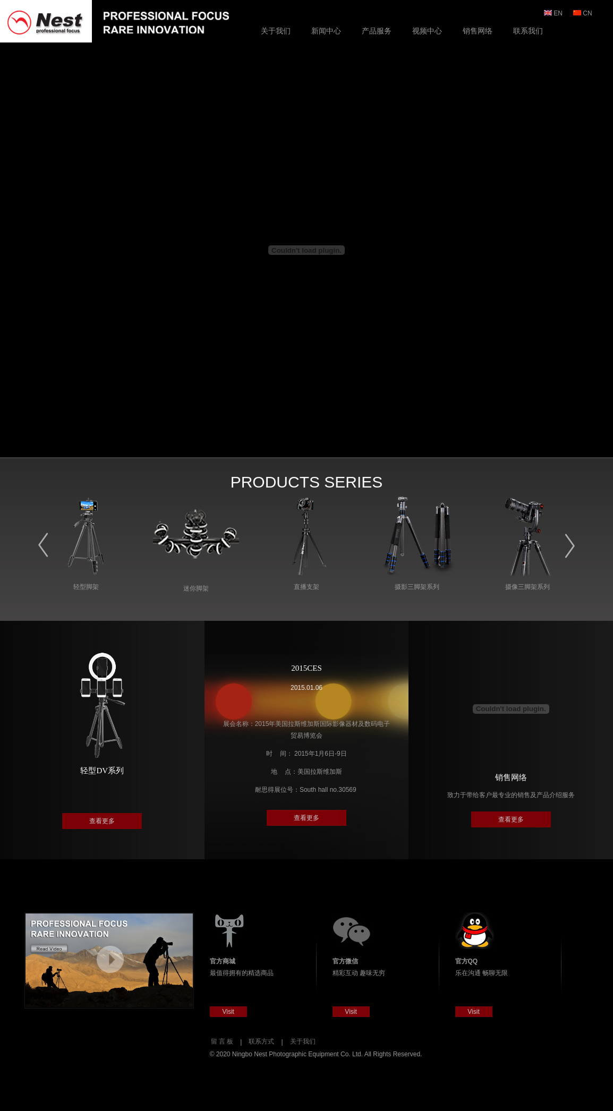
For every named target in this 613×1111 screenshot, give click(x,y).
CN (583, 13)
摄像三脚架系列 (527, 587)
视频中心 (427, 31)
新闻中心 (326, 31)
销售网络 (477, 31)
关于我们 (276, 31)
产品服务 (376, 31)
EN (554, 13)
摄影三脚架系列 (417, 587)
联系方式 (261, 1041)
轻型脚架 (86, 587)
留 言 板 (222, 1041)
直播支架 (306, 587)
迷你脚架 (196, 588)
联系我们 (528, 31)
